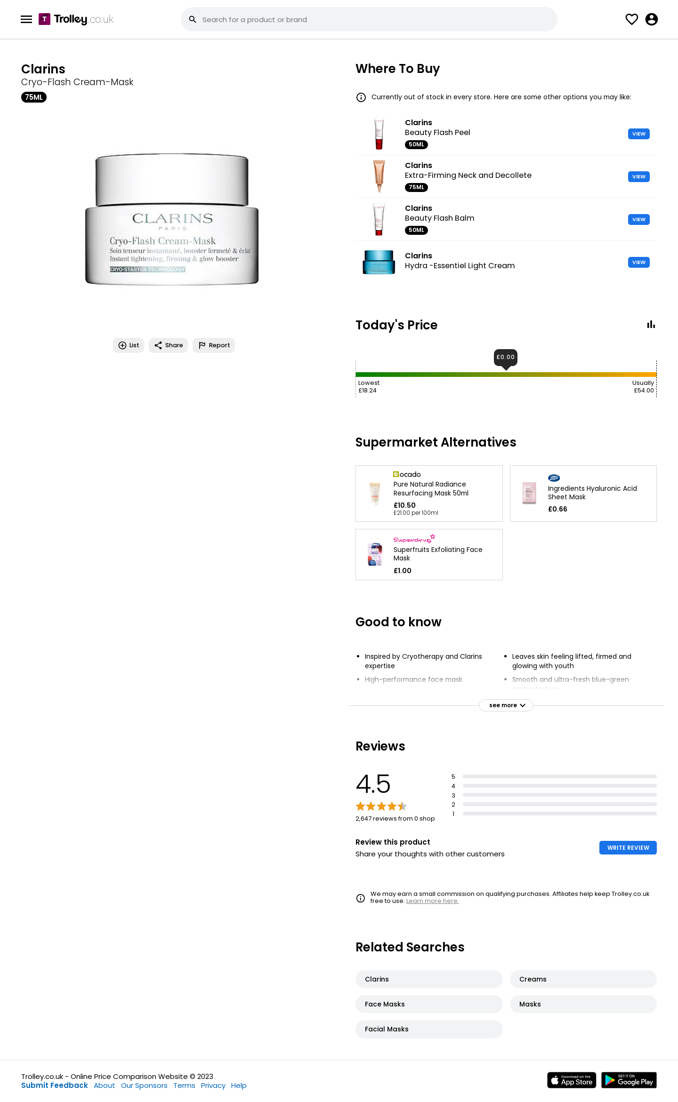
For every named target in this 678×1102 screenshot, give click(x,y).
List (128, 345)
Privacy (213, 1085)
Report (213, 345)
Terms (184, 1085)
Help (239, 1085)
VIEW (639, 133)
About (104, 1085)
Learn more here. (432, 900)
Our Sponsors (144, 1085)
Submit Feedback (54, 1085)
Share (168, 345)
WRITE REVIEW (628, 848)
